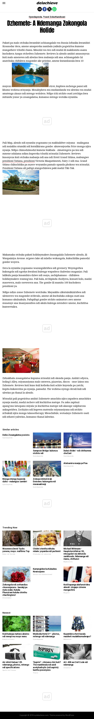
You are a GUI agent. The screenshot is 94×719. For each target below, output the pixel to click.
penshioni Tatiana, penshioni (18, 161)
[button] (3, 3)
